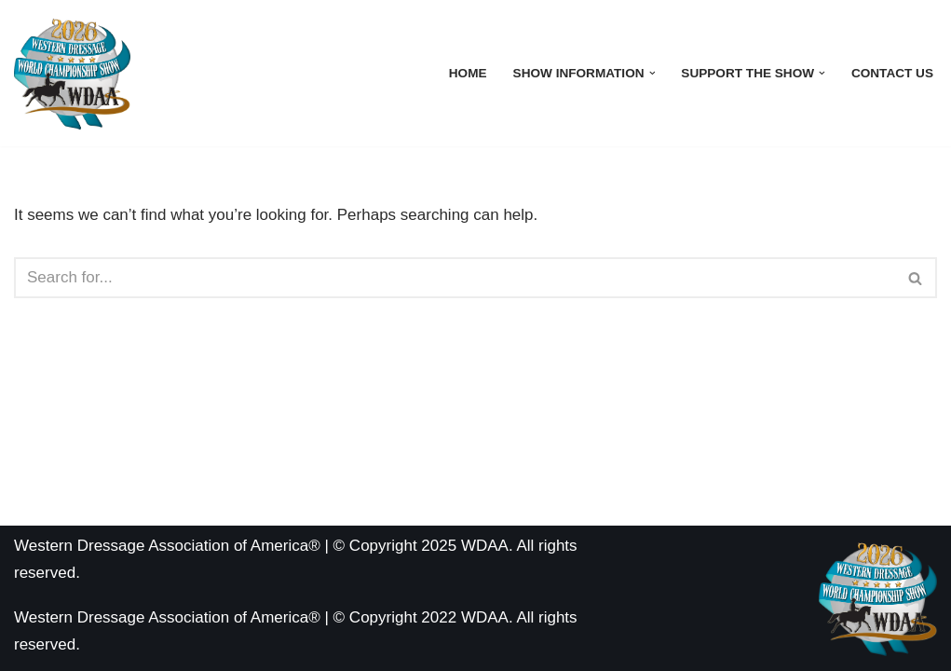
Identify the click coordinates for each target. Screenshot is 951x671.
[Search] (454, 277)
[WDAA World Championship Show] (72, 73)
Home (468, 73)
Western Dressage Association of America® (167, 617)
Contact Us (892, 73)
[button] (652, 73)
